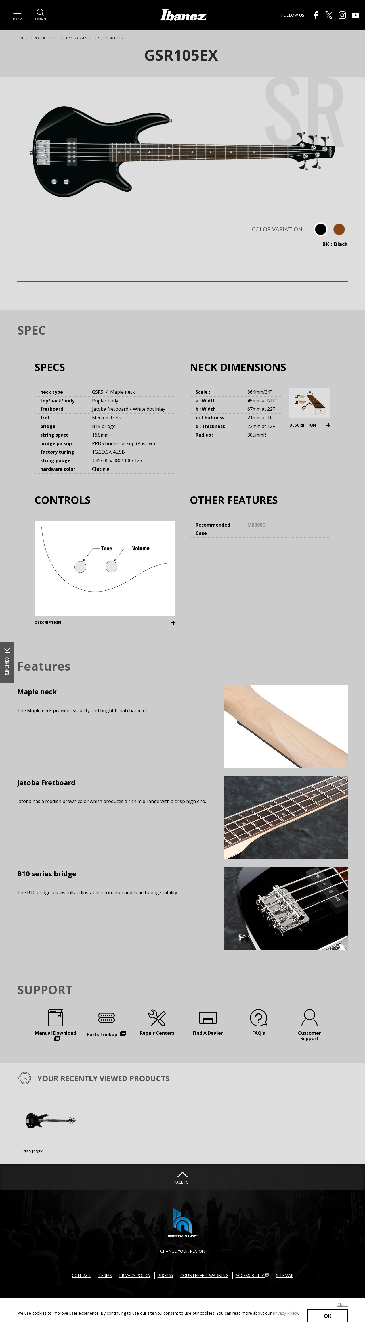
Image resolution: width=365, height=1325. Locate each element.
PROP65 (165, 1275)
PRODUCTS (41, 38)
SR (96, 38)
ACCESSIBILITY (252, 1275)
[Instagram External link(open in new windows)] (342, 15)
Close (342, 1304)
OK (327, 1315)
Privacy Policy (285, 1313)
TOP (20, 38)
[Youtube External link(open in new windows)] (355, 15)
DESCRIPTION (302, 425)
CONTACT (81, 1275)
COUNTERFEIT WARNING (204, 1275)
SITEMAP (284, 1275)
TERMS (105, 1275)
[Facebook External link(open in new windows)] (316, 15)
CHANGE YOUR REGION (182, 1251)
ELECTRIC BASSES (72, 38)
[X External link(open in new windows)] (329, 15)
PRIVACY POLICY (134, 1275)
